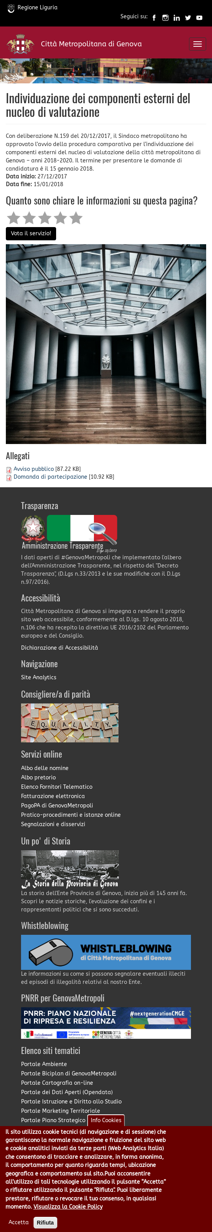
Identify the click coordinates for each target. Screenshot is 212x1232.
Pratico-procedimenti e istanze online (71, 815)
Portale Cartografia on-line (57, 1083)
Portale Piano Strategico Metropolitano (73, 1120)
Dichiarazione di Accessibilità (59, 648)
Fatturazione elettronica (53, 796)
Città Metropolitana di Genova (91, 44)
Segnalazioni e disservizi (53, 824)
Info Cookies (106, 1129)
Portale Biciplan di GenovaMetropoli (69, 1073)
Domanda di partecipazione (50, 477)
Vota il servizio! (31, 233)
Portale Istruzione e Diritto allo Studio (71, 1101)
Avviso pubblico (34, 469)
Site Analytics (39, 677)
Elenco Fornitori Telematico (56, 787)
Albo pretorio (38, 777)
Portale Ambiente (44, 1064)
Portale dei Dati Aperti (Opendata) (67, 1092)
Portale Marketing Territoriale (60, 1111)
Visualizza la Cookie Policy (68, 1216)
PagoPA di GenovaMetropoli (57, 805)
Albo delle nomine (45, 768)
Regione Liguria (33, 7)
